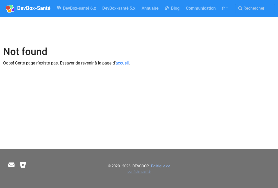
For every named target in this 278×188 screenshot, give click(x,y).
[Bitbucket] (23, 165)
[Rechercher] (255, 8)
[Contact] (11, 165)
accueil (122, 63)
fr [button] (223, 8)
